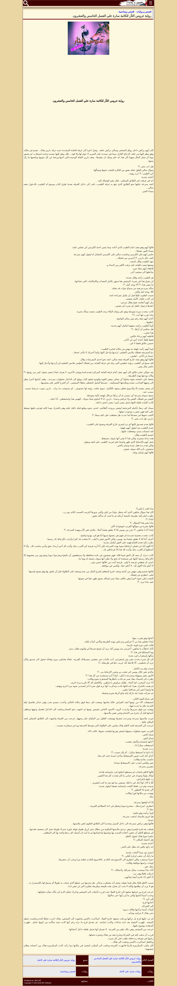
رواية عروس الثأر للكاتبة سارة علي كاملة (56, 960)
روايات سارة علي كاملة (130, 971)
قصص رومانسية (67, 971)
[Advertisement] (88, 77)
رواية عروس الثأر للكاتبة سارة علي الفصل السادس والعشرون (117, 960)
